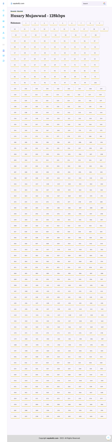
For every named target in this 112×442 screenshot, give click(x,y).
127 (101, 100)
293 (47, 214)
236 (15, 178)
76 (35, 71)
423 (91, 297)
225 (90, 166)
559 (101, 386)
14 (54, 29)
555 (58, 386)
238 (37, 178)
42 (55, 47)
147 (26, 118)
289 (102, 208)
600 (58, 416)
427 (37, 303)
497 (15, 351)
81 (85, 71)
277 (69, 202)
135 (90, 106)
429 (58, 303)
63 (85, 59)
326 (15, 237)
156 (26, 124)
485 (80, 339)
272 (15, 202)
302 (47, 220)
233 (80, 172)
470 (15, 333)
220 (37, 166)
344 (15, 249)
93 (25, 83)
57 (25, 59)
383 (47, 273)
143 (79, 112)
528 (58, 369)
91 (95, 77)
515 (15, 363)
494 (80, 345)
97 (65, 83)
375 (58, 267)
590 (48, 410)
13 (44, 29)
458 (80, 321)
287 (80, 208)
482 (48, 339)
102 (26, 88)
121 (37, 100)
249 (58, 184)
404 (80, 285)
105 (58, 88)
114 (58, 94)
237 (26, 178)
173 (15, 136)
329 (47, 237)
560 (15, 392)
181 (101, 136)
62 (75, 59)
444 (26, 315)
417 (26, 297)
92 (15, 83)
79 (65, 71)
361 (102, 255)
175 (37, 136)
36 (85, 41)
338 (47, 243)
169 (69, 130)
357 (58, 255)
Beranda (13, 11)
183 (26, 142)
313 (69, 226)
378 (90, 267)
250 (69, 184)
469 (102, 327)
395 (80, 279)
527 (47, 369)
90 (85, 77)
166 (37, 130)
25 (66, 35)
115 (68, 94)
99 (85, 83)
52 (65, 53)
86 (45, 77)
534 (26, 374)
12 (34, 29)
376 (69, 267)
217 (101, 160)
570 (26, 398)
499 (37, 351)
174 (26, 136)
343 (101, 243)
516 (26, 363)
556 (69, 386)
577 (101, 398)
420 (58, 297)
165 (26, 130)
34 (65, 41)
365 (47, 261)
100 (95, 83)
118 (100, 94)
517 (37, 363)
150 (58, 118)
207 (91, 154)
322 (69, 231)
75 (25, 71)
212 (47, 160)
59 (45, 59)
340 (69, 243)
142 (69, 112)
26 (76, 35)
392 (47, 279)
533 (15, 374)
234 (90, 172)
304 (69, 220)
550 (102, 380)
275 (47, 202)
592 (69, 410)
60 (55, 59)
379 (101, 267)
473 (47, 333)
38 (15, 47)
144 (90, 112)
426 (26, 303)
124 (69, 100)
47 (15, 53)
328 (37, 237)
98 (75, 83)
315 (90, 226)
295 (69, 214)
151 (69, 118)
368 (80, 261)
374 (47, 267)
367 (69, 261)
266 (48, 196)
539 (80, 374)
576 (91, 398)
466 (69, 327)
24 (56, 35)
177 (58, 136)
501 (59, 351)
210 (26, 160)
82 (95, 71)
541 (102, 374)
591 (59, 410)
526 (37, 369)
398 (15, 285)
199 (101, 148)
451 (102, 315)
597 (26, 416)
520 (69, 363)
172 (101, 130)
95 (45, 83)
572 (47, 398)
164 (15, 130)
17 (84, 29)
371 (15, 267)
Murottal (20, 11)
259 (69, 190)
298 (101, 214)
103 (37, 88)
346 (37, 249)
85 (35, 77)
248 (48, 184)
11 (24, 29)
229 (37, 172)
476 (80, 333)
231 (58, 172)
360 (91, 255)
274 (37, 202)
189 (91, 142)
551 (15, 386)
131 (47, 106)
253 (102, 184)
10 (15, 29)
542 (15, 380)
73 (95, 65)
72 (85, 65)
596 (15, 416)
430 (69, 303)
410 (48, 291)
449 (80, 315)
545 (48, 380)
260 (80, 190)
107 (80, 88)
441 (91, 309)
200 (15, 154)
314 (80, 226)
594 (91, 410)
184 (37, 142)
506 (15, 357)
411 (58, 291)
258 (58, 190)
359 (80, 255)
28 (96, 35)
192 (26, 148)
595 (102, 410)
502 (69, 351)
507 (26, 357)
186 (58, 142)
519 (58, 363)
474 (58, 333)
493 (69, 345)
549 (91, 380)
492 (59, 345)
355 (37, 255)
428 (48, 303)
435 (26, 309)
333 (91, 237)
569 (15, 398)
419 (47, 297)
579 (26, 404)
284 (47, 208)
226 (101, 166)
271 (102, 196)
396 (91, 279)
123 (58, 100)
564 (58, 392)
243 (91, 178)
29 (15, 41)
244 (101, 178)
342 (91, 243)
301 (37, 220)
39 (25, 47)
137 (15, 112)
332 (80, 237)
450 (91, 315)
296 (80, 214)
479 (15, 339)
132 (58, 106)
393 (58, 279)
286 (69, 208)
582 (58, 404)
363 (26, 261)
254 (15, 190)
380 (15, 273)
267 (58, 196)
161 (80, 124)
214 (69, 160)
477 (91, 333)
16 (74, 29)
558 (91, 386)
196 (69, 148)
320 (47, 231)
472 (37, 333)
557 (80, 386)
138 (26, 112)
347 (48, 249)
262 (101, 190)
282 (26, 208)
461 (15, 327)
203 (47, 154)
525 (26, 369)
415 (101, 291)
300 (26, 220)
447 (59, 315)
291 (26, 214)
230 (47, 172)
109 (101, 88)
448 (70, 315)
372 (26, 267)
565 (69, 392)
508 (37, 357)
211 (37, 160)
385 (69, 273)
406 (102, 285)
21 (26, 35)
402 (58, 285)
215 (79, 160)
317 (15, 231)
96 (55, 83)
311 (47, 226)
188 (80, 142)
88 (65, 77)
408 (26, 291)
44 (75, 47)
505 (102, 351)
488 (15, 345)
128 (15, 106)
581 (48, 404)
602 (80, 416)
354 (26, 255)
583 (69, 404)
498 (26, 351)
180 (90, 136)
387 (91, 273)
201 (26, 154)
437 (48, 309)
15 (64, 29)
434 (15, 309)
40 (35, 47)
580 (37, 404)
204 (58, 154)
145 (101, 112)
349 (69, 249)
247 (37, 184)
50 (45, 53)
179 (79, 136)
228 (26, 172)
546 (58, 380)
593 (80, 410)
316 (101, 226)
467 (80, 327)
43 (65, 47)
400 (37, 285)
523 (101, 363)
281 (15, 208)
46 (95, 47)
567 (91, 392)
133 (69, 106)
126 (90, 100)
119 (15, 100)
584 (80, 404)
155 (15, 124)
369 (91, 261)
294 (58, 214)
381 (26, 273)
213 (58, 160)
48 (25, 53)
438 (58, 309)
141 (58, 112)
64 (95, 59)
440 (80, 309)
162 (90, 124)
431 (80, 303)
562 (37, 392)
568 (102, 392)
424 (101, 297)
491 (48, 345)
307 (102, 220)
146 (15, 118)
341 (80, 243)
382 (37, 273)
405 (91, 285)
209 (15, 160)
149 (47, 118)
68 (45, 65)
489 (26, 345)
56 (15, 59)
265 (37, 196)
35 (75, 41)
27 (86, 35)
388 (102, 273)
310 (37, 226)
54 (85, 53)
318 (26, 231)
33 (54, 41)
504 (91, 351)
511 (69, 357)
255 (26, 190)
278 (80, 202)
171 (90, 130)
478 (102, 333)
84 (25, 77)
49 (35, 53)
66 (25, 65)
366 (58, 261)
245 (15, 184)
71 (75, 65)
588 (26, 410)
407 (15, 291)
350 (80, 249)
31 (35, 41)
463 (37, 327)
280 (101, 202)
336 (26, 243)
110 (15, 94)
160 (69, 124)
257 (47, 190)
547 (69, 380)
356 (47, 255)
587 (15, 410)
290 (15, 214)
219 (26, 166)
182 (15, 142)
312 (58, 226)
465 (58, 327)
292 (37, 214)
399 (26, 285)
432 (91, 303)
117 (90, 94)
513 (91, 357)
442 (102, 309)
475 (69, 333)
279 (90, 202)
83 (15, 77)
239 (47, 178)
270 (91, 196)
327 (26, 237)
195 (58, 148)
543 (26, 380)
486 (91, 339)
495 (91, 345)
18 (94, 29)
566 (80, 392)
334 (101, 237)
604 (102, 416)
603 (91, 416)
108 (90, 88)
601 (69, 416)
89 (75, 77)
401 (48, 285)
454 (37, 321)
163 (101, 124)
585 (91, 404)
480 (26, 339)
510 (58, 357)
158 (47, 124)
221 (47, 166)
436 (37, 309)
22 (36, 35)
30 (25, 41)
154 (101, 118)
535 (37, 374)
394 (69, 279)
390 (26, 279)
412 (69, 291)
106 (69, 88)
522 (90, 363)
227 (15, 172)
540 (91, 374)
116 (79, 94)
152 (80, 118)
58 (35, 59)
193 (37, 148)
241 (69, 178)
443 (15, 315)
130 (37, 106)
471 (26, 333)
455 (48, 321)
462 (26, 327)
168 (58, 130)
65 (15, 65)
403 (69, 285)
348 (58, 249)
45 (85, 47)
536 (47, 374)
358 (69, 255)
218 (15, 166)
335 (15, 243)
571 (37, 398)
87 (55, 77)
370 (102, 261)
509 (48, 357)
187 (69, 142)
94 (35, 83)
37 (95, 41)
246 (26, 184)
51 (55, 53)
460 (102, 321)
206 (80, 154)
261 (91, 190)
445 (37, 315)
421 (69, 297)
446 (48, 315)
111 (26, 94)
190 (101, 142)
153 (90, 118)
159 (58, 124)
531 (91, 369)
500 (48, 351)
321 (58, 231)
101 (15, 88)
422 (80, 297)
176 (47, 136)
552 (26, 386)
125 (79, 100)
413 (80, 291)
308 (15, 226)
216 (90, 160)
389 (15, 279)
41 (45, 47)
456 (58, 321)
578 (15, 404)
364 (37, 261)
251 (80, 184)
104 (47, 88)
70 (65, 65)
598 (37, 416)
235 (101, 172)
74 (15, 71)
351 (91, 249)
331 (69, 237)
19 (104, 29)
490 (37, 345)
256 (37, 190)
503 (80, 351)
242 (80, 178)
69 (55, 65)
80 (75, 71)
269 (80, 196)
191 (15, 148)
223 (69, 166)
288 (91, 208)
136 (101, 106)
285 (58, 208)
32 (44, 41)
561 (26, 392)
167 (47, 130)
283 (37, 208)
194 (47, 148)
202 (37, 154)
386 (80, 273)
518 (47, 363)
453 (26, 321)
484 (69, 339)
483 (59, 339)
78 (55, 71)
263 (15, 196)
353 (15, 255)
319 (37, 231)
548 (80, 380)
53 (75, 53)
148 (37, 118)
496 (102, 345)
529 (69, 369)
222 (58, 166)
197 (80, 148)
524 (15, 369)
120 (26, 100)
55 (95, 53)
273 (26, 202)
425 (15, 303)
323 (80, 231)
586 (102, 404)
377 (80, 267)
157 (37, 124)
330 (58, 237)
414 (91, 291)
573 (58, 398)
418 (37, 297)
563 (47, 392)
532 (101, 369)
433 (102, 303)
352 (102, 249)
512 (80, 357)
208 (101, 154)
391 (37, 279)
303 (58, 220)
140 (47, 112)
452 (15, 321)
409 (37, 291)
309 (26, 226)
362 (15, 261)
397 (102, 279)
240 (58, 178)
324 (90, 231)
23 (45, 35)
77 (45, 71)
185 (47, 142)
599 (48, 416)
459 (91, 321)
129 (26, 106)
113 (47, 94)
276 (58, 202)
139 (37, 112)
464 (48, 327)
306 (91, 220)
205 (69, 154)
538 (69, 374)
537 (58, 374)
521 (80, 363)
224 (80, 166)
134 (79, 106)
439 (69, 309)
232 (69, 172)
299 (15, 220)
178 (69, 136)
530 (80, 369)
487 (102, 339)
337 (37, 243)
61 (65, 59)
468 (91, 327)
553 (37, 386)
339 (58, 243)
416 (15, 297)
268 (69, 196)
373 (37, 267)
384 (58, 273)
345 (26, 249)
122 (47, 100)
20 (16, 35)
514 (101, 357)
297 (91, 214)
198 (90, 148)
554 (47, 386)
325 (101, 231)
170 (80, 130)
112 (36, 94)
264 (26, 196)
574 (69, 398)
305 (80, 220)
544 (37, 380)
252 (91, 184)
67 (35, 65)
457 (69, 321)
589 (37, 410)
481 (37, 339)
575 (80, 398)
